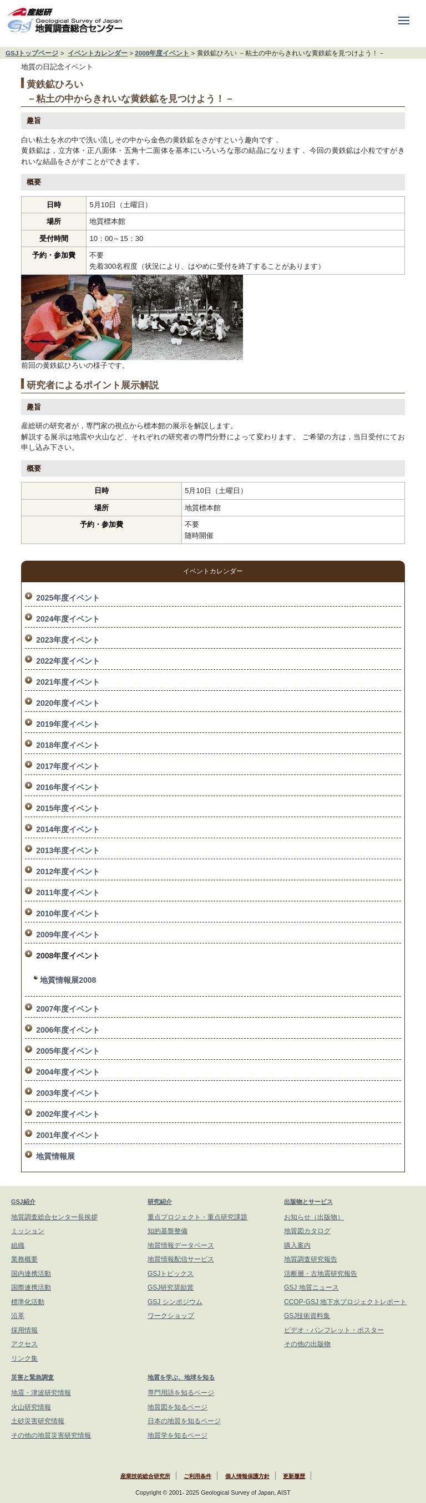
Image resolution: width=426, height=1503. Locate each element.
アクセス (24, 1344)
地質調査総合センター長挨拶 (54, 1217)
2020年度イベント (68, 703)
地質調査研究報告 (310, 1259)
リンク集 (24, 1358)
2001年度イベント (68, 1135)
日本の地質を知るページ (184, 1421)
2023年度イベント (68, 639)
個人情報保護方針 (247, 1476)
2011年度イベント (68, 892)
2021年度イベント (68, 682)
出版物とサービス (308, 1201)
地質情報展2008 (68, 980)
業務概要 (24, 1259)
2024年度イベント (68, 618)
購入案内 (297, 1245)
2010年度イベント (68, 913)
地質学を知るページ (177, 1435)
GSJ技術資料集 (307, 1316)
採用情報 (24, 1330)
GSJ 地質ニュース (311, 1287)
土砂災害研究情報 (37, 1421)
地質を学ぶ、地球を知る (181, 1377)
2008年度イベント (162, 53)
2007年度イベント (68, 1008)
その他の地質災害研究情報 (51, 1435)
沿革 (17, 1316)
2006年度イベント (68, 1029)
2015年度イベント (68, 808)
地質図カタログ (307, 1231)
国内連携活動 (31, 1274)
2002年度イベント (68, 1114)
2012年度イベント (68, 871)
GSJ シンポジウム (175, 1302)
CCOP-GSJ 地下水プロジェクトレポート (345, 1302)
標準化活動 (27, 1302)
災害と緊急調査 (32, 1377)
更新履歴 (294, 1476)
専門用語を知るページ (181, 1393)
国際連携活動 (31, 1287)
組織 (17, 1245)
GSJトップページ (32, 53)
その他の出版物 (307, 1344)
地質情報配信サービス (181, 1259)
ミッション (27, 1231)
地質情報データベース (181, 1245)
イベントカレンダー (98, 53)
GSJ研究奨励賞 (171, 1287)
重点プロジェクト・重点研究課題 (197, 1217)
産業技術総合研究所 (145, 1476)
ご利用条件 (197, 1476)
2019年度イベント (68, 724)
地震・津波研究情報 (41, 1393)
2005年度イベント (68, 1051)
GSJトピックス (171, 1274)
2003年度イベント (68, 1093)
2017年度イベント (68, 766)
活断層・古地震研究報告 (320, 1274)
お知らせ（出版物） (314, 1217)
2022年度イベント (68, 660)
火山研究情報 (31, 1407)
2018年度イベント (68, 745)
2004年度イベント (68, 1072)
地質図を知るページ (177, 1407)
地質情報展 (55, 1156)
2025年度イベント (68, 597)
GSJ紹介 (23, 1201)
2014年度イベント (68, 829)
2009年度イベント (68, 934)
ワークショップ (171, 1316)
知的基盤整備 (167, 1231)
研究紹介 (160, 1201)
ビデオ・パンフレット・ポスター (334, 1330)
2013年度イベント (68, 850)
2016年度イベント (68, 787)
